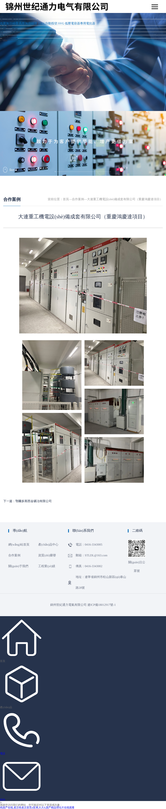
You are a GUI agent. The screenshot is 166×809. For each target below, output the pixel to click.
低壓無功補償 (9, 23)
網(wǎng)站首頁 (10, 17)
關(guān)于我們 (10, 33)
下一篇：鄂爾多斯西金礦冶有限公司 (27, 501)
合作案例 (6, 27)
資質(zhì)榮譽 (9, 30)
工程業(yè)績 (8, 36)
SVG (61, 23)
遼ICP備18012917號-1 (101, 605)
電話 (2, 753)
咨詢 (2, 799)
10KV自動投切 (47, 23)
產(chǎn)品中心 (10, 20)
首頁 (66, 199)
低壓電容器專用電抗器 (80, 23)
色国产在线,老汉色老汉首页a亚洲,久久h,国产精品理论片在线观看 (37, 807)
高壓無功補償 (28, 23)
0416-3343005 (9, 39)
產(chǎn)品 (6, 707)
